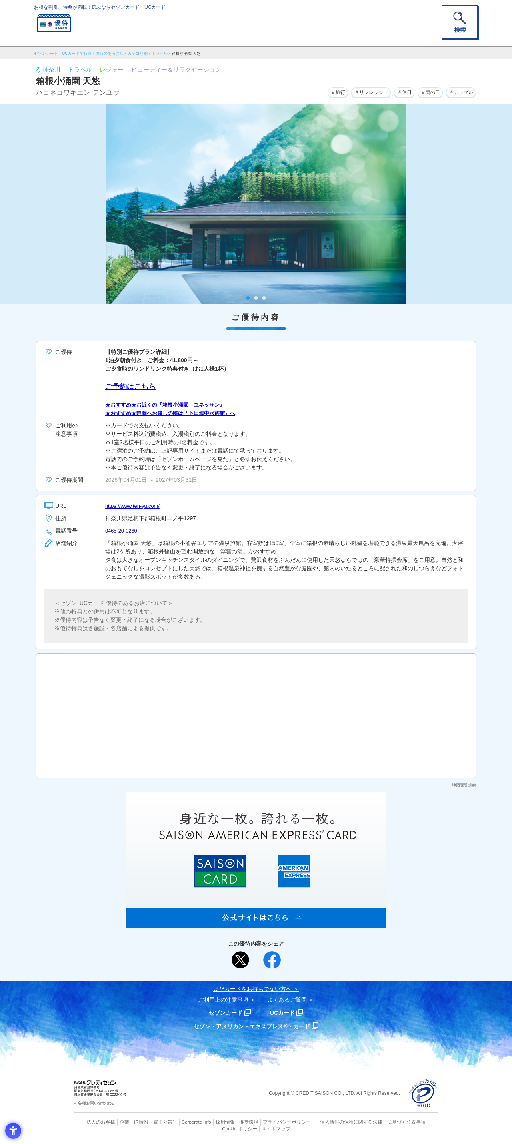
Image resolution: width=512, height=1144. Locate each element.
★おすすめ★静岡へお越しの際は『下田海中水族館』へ (175, 413)
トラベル (160, 53)
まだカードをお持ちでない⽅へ (252, 989)
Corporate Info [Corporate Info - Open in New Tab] (182, 1122)
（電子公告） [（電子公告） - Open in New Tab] (151, 1122)
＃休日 (392, 91)
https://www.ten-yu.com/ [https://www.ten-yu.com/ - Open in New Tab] (135, 506)
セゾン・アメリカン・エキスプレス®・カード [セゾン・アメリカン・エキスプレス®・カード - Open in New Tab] (252, 1026)
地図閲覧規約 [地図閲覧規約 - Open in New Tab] (464, 785)
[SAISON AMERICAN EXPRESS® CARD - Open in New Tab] (256, 923)
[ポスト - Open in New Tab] (240, 960)
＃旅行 (316, 91)
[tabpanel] (256, 204)
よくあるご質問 (287, 999)
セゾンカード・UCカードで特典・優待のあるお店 (79, 53)
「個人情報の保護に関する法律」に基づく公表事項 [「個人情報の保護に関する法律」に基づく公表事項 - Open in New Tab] (344, 1122)
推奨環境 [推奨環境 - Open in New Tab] (232, 1122)
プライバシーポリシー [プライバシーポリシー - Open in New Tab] (267, 1122)
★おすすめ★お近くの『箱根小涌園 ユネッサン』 (169, 404)
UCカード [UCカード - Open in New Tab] (284, 1012)
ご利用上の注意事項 (223, 999)
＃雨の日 (423, 91)
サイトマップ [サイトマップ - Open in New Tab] (256, 1128)
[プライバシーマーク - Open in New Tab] (423, 1093)
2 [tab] (256, 298)
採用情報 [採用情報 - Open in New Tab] (210, 1122)
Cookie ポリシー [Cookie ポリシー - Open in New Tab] (415, 1122)
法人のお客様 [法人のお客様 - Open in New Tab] (93, 1122)
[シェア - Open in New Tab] (272, 960)
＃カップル (458, 91)
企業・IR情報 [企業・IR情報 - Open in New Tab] (124, 1122)
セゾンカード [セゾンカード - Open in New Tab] (223, 1012)
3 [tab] (264, 298)
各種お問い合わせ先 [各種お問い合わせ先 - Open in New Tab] (96, 1103)
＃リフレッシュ (354, 91)
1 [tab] (248, 298)
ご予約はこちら (130, 387)
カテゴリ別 (138, 53)
